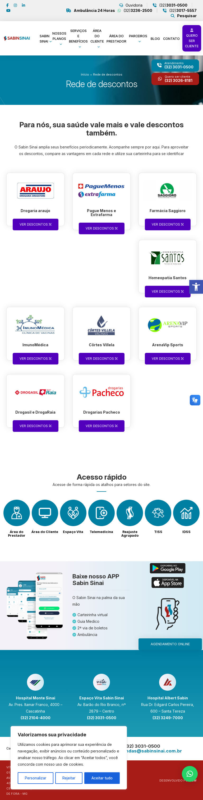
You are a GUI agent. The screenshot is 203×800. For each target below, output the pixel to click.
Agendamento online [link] (170, 644)
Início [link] (85, 74)
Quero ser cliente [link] (192, 38)
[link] (196, 287)
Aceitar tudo (102, 778)
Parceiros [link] (138, 36)
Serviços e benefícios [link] (78, 36)
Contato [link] (171, 39)
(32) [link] (173, 5)
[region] (69, 758)
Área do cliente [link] (97, 36)
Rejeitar (69, 778)
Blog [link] (155, 39)
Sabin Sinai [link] (44, 38)
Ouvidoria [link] (133, 5)
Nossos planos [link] (59, 36)
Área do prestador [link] (116, 38)
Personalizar (35, 778)
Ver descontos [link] (36, 224)
